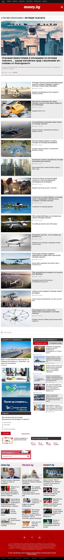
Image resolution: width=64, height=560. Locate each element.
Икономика (4, 365)
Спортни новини (29, 1)
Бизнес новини (15, 1)
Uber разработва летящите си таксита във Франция (47, 273)
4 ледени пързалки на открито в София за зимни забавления (31, 502)
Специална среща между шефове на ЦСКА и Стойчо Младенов (53, 513)
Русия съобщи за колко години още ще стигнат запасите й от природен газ (53, 359)
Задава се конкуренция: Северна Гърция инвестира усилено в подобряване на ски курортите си (54, 378)
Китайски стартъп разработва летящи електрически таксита (47, 160)
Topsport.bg (26, 558)
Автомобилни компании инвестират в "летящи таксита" (47, 123)
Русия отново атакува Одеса (9, 512)
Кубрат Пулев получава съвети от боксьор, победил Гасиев (51, 491)
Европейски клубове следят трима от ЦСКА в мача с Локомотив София (52, 502)
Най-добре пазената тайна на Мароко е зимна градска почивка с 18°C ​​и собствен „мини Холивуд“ (32, 514)
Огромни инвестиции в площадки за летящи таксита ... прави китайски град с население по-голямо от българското (31, 60)
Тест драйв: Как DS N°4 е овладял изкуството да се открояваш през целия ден (31, 491)
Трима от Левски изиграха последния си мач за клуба (51, 523)
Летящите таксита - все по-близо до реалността (46, 235)
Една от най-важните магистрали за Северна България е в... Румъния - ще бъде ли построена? (15, 361)
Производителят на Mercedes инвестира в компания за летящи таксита (45, 311)
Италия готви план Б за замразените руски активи (10, 522)
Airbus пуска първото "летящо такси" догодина (47, 292)
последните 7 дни (40, 343)
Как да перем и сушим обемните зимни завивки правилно (32, 481)
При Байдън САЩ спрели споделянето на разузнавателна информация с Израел (10, 502)
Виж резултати (26, 433)
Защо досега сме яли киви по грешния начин (31, 524)
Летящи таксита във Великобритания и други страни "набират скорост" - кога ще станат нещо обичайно (47, 84)
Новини (9, 1)
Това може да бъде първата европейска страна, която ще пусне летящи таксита (46, 255)
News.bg (3, 558)
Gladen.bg (34, 558)
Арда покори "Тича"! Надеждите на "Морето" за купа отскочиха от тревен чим (52, 482)
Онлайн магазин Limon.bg (44, 1)
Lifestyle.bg (18, 558)
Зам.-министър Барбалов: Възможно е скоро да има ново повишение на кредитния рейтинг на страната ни (54, 388)
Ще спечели (6, 422)
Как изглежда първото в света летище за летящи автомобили (44, 141)
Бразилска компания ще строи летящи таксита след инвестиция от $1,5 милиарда (47, 103)
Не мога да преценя (8, 429)
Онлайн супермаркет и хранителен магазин (21, 438)
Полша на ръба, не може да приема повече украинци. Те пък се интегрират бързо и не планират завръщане (54, 368)
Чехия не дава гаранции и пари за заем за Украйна (10, 481)
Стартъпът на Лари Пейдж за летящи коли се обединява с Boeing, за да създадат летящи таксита (47, 198)
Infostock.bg (42, 558)
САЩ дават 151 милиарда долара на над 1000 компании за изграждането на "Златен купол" (54, 349)
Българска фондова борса (37, 1)
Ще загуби (6, 424)
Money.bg (10, 558)
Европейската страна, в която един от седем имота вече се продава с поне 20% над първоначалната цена (54, 408)
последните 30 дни (55, 343)
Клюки (21, 1)
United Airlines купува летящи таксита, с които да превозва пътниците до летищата (44, 180)
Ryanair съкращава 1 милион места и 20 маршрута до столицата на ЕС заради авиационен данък (54, 398)
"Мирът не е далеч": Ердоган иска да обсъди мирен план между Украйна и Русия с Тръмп (10, 491)
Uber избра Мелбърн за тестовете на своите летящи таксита (46, 217)
